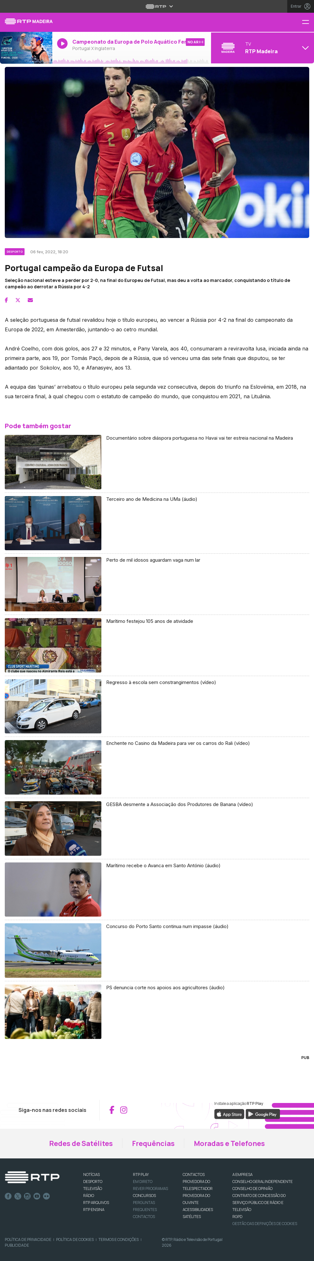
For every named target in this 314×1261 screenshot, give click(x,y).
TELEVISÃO (92, 1188)
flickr (46, 1196)
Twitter (17, 1196)
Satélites (192, 1216)
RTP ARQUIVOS (96, 1202)
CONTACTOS (194, 1174)
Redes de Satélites (81, 1143)
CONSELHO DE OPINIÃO (252, 1188)
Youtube (36, 1196)
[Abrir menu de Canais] (261, 48)
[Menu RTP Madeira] (308, 22)
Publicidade (17, 1245)
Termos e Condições (119, 1239)
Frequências (153, 1143)
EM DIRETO (142, 1181)
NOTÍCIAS (91, 1174)
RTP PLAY (141, 1174)
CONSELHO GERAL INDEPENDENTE (262, 1181)
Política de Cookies (75, 1239)
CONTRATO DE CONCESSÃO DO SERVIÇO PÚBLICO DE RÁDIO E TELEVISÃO (259, 1202)
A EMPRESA (242, 1174)
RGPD (237, 1216)
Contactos (144, 1216)
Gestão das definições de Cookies (264, 1223)
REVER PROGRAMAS (150, 1188)
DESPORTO (92, 1181)
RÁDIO (88, 1195)
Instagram (27, 1196)
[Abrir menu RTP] (157, 6)
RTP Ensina (93, 1209)
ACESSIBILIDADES (198, 1209)
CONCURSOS (144, 1195)
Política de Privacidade (28, 1239)
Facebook (8, 1196)
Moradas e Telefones (229, 1143)
